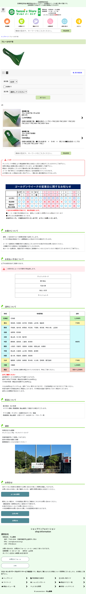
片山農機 (49, 591)
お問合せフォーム (15, 559)
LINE (15, 566)
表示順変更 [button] (77, 73)
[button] (3, 10)
